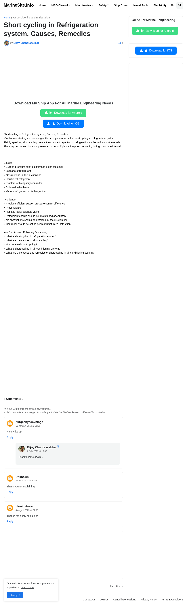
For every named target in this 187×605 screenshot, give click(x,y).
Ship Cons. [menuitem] (121, 5)
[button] (172, 5)
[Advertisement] (63, 76)
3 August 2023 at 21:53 (27, 510)
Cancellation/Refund (124, 599)
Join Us (104, 599)
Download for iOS (65, 123)
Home (7, 17)
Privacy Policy (149, 599)
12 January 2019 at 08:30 (28, 426)
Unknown (22, 476)
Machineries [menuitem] (83, 5)
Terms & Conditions (172, 599)
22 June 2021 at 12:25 (26, 480)
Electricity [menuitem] (160, 5)
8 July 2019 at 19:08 (37, 451)
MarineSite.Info (19, 5)
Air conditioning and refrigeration (31, 17)
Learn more (27, 587)
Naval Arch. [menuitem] (140, 5)
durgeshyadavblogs (29, 422)
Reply (10, 437)
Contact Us (89, 599)
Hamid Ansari (25, 506)
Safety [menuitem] (102, 5)
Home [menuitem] (42, 5)
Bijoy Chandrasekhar (41, 447)
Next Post (115, 586)
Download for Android (65, 113)
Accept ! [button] (15, 595)
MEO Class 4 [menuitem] (59, 5)
